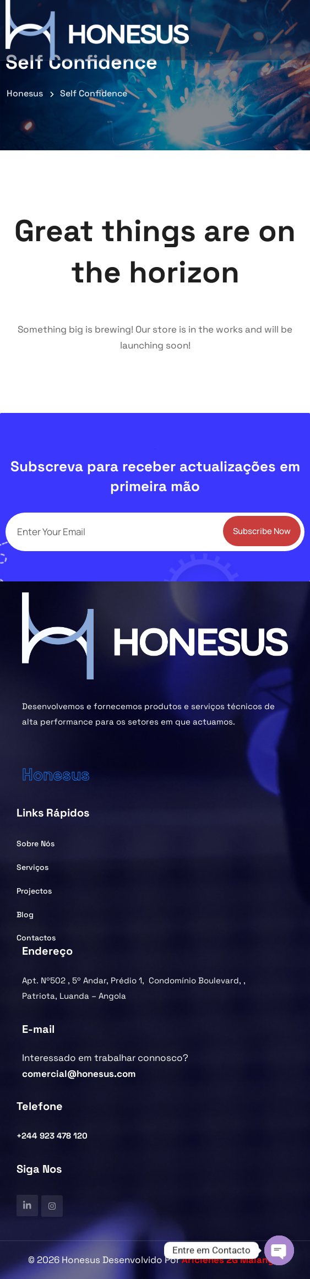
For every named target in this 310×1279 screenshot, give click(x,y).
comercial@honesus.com (79, 1074)
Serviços (32, 867)
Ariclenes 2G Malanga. (232, 1260)
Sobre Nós (36, 843)
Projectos (34, 890)
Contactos (36, 937)
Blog (25, 914)
